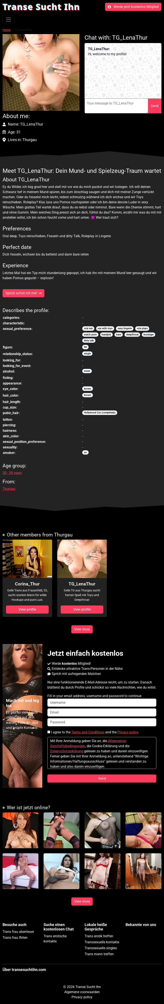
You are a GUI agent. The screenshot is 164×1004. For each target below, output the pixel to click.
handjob (106, 334)
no (85, 452)
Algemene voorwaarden (82, 992)
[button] (41, 72)
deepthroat (132, 334)
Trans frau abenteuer (18, 932)
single (87, 353)
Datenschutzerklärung (66, 751)
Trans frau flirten (15, 938)
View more (82, 629)
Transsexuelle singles (101, 948)
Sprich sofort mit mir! (23, 293)
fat (85, 346)
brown (87, 388)
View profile (27, 609)
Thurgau (9, 489)
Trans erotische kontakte (55, 938)
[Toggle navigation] (9, 19)
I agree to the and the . (93, 732)
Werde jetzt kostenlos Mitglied (133, 7)
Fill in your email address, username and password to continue (101, 700)
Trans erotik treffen (99, 936)
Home (6, 30)
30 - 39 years (12, 473)
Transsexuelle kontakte (102, 942)
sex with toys (105, 328)
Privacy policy (127, 732)
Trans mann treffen (99, 954)
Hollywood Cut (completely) (100, 412)
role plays (142, 328)
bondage (149, 334)
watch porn (90, 334)
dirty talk (89, 340)
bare (118, 334)
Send (154, 106)
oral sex (88, 328)
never (87, 371)
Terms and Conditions (87, 732)
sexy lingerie (125, 328)
